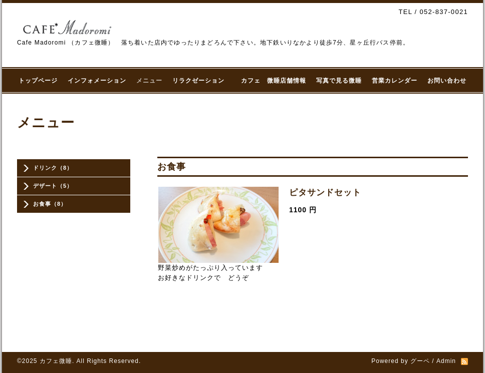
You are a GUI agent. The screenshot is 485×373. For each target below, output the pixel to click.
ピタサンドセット (325, 192)
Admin (446, 360)
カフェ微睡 (56, 360)
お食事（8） (50, 204)
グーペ (420, 360)
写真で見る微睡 (339, 80)
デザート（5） (53, 186)
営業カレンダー (394, 80)
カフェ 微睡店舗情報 (273, 80)
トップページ (38, 80)
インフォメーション (97, 80)
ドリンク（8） (53, 168)
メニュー (149, 80)
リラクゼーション (201, 80)
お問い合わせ (446, 80)
